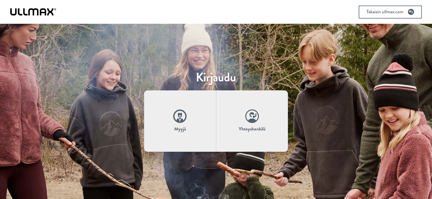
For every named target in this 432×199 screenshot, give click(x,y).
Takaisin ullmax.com (390, 11)
